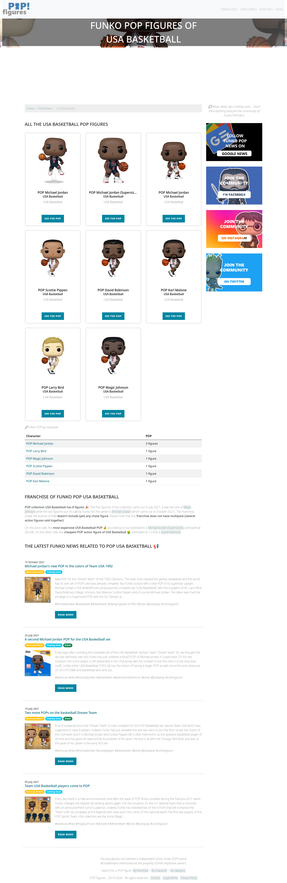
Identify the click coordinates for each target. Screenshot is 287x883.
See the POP (53, 218)
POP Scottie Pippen (39, 466)
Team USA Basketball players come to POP (57, 786)
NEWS (279, 9)
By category (177, 871)
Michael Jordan (121, 512)
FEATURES (266, 9)
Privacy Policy (188, 878)
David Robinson (171, 532)
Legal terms (170, 878)
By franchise (140, 871)
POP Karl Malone (37, 481)
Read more (65, 614)
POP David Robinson (40, 474)
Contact (155, 878)
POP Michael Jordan (39, 444)
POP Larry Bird (36, 451)
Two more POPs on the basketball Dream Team (61, 712)
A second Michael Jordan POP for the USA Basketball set (68, 639)
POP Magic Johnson (39, 459)
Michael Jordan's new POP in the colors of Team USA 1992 (69, 566)
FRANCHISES (229, 9)
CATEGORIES (248, 9)
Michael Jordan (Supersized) (165, 528)
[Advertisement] (143, 77)
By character (159, 871)
